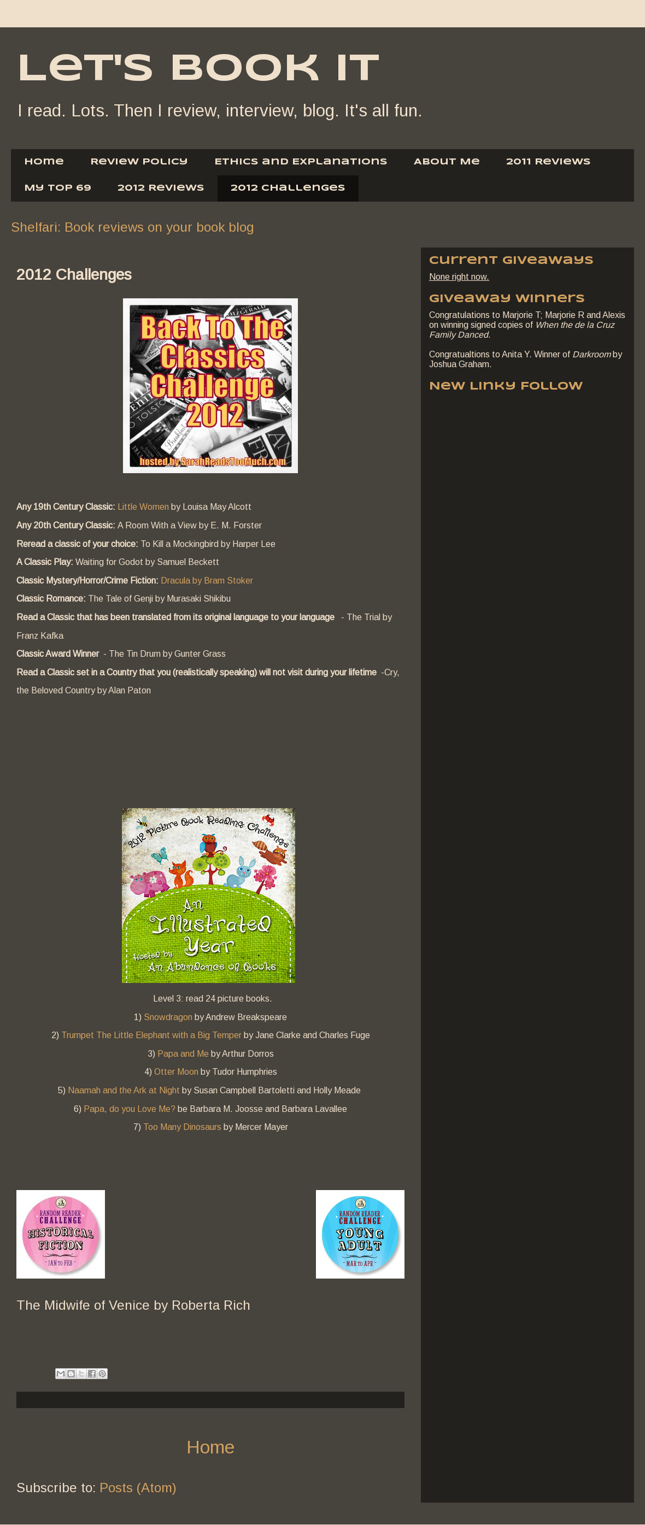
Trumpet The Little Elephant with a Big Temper (151, 1035)
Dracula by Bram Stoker (207, 580)
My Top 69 (57, 188)
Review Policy (139, 162)
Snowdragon (168, 1017)
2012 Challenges (288, 188)
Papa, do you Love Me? (129, 1109)
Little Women (143, 506)
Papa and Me (183, 1053)
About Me (447, 162)
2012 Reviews (161, 188)
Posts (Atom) (138, 1487)
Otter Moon (176, 1071)
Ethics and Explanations (301, 162)
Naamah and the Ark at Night (124, 1090)
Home (44, 162)
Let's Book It (197, 70)
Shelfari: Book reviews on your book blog (132, 227)
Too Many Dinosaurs (182, 1127)
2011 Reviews (548, 162)
